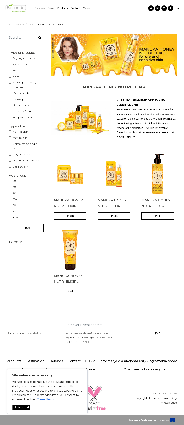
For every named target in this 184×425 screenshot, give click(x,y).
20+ (15, 181)
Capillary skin (21, 166)
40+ (15, 193)
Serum (17, 70)
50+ (15, 199)
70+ (15, 211)
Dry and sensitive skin (26, 160)
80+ (15, 217)
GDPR (86, 342)
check (70, 215)
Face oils (18, 76)
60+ (15, 205)
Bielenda (40, 8)
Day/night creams (24, 58)
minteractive (169, 402)
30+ (15, 187)
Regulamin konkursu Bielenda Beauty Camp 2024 (162, 394)
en (178, 8)
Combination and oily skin (26, 146)
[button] (15, 242)
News (51, 8)
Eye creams (20, 64)
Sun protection (22, 117)
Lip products (21, 105)
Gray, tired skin (22, 154)
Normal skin (20, 131)
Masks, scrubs (21, 93)
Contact (75, 8)
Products (62, 8)
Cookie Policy (45, 399)
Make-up (18, 99)
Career (87, 8)
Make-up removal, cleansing (24, 85)
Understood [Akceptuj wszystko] (21, 407)
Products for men (24, 111)
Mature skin (20, 137)
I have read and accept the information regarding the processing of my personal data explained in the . (89, 337)
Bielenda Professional (142, 420)
